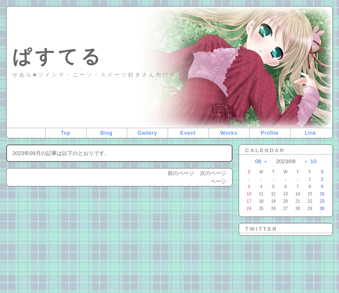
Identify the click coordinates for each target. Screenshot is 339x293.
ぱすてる (58, 56)
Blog (106, 133)
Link (310, 133)
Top (66, 133)
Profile (270, 133)
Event (188, 133)
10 (313, 161)
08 (258, 161)
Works (228, 133)
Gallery (147, 133)
